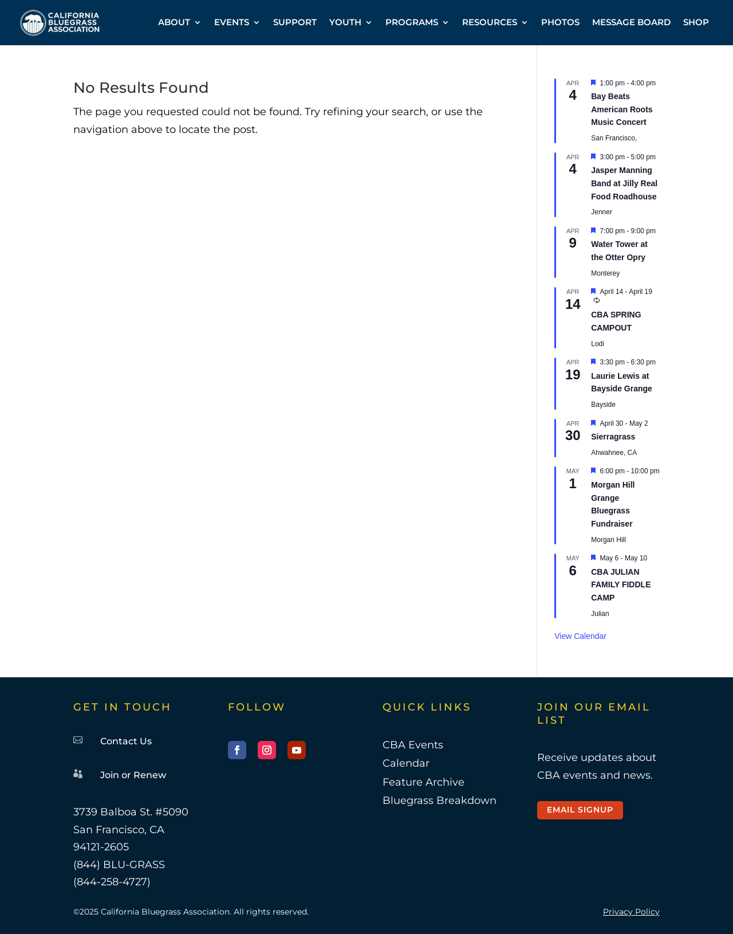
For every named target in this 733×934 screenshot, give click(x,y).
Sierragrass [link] (613, 436)
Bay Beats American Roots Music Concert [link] (621, 109)
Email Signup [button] (580, 810)
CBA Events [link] (413, 745)
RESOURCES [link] (489, 22)
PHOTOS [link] (560, 22)
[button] (237, 750)
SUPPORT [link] (295, 22)
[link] (59, 23)
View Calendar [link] (580, 636)
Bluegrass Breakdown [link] (439, 800)
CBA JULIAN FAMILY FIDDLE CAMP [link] (621, 584)
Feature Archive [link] (423, 782)
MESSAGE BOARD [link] (631, 22)
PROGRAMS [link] (411, 22)
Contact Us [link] (126, 741)
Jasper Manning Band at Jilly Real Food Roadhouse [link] (624, 183)
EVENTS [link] (231, 22)
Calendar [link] (406, 763)
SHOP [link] (696, 22)
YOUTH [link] (345, 22)
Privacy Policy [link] (631, 911)
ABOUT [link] (174, 22)
